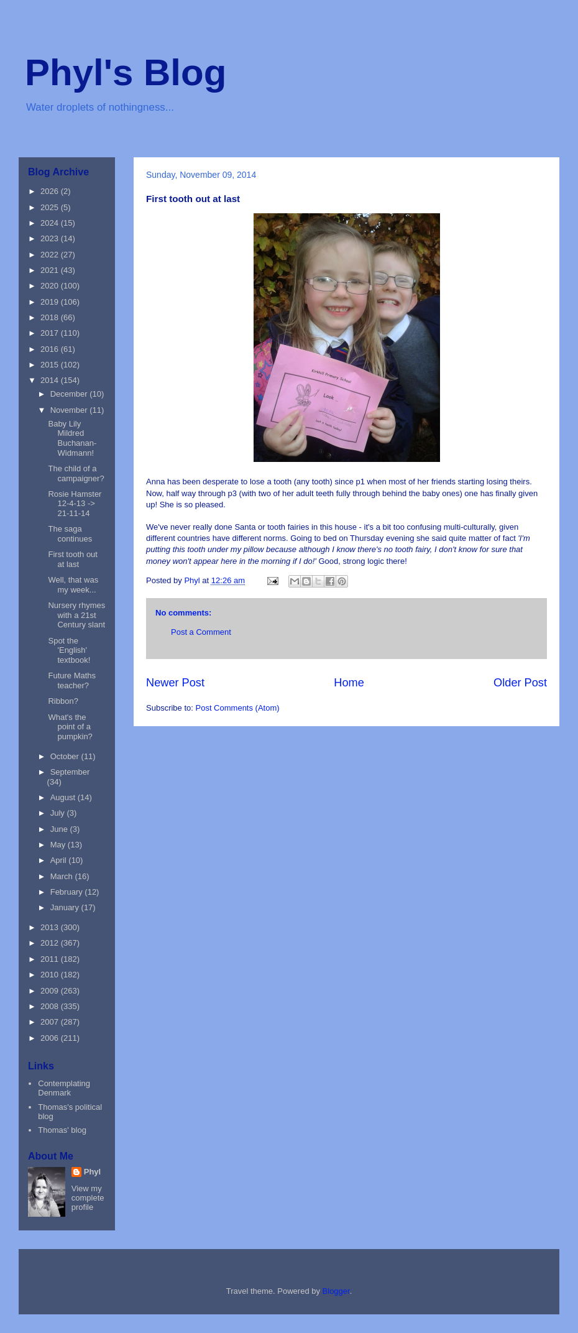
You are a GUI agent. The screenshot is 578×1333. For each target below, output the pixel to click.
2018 (50, 317)
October (65, 756)
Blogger (336, 1291)
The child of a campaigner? (76, 473)
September (70, 772)
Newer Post (175, 682)
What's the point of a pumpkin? (70, 727)
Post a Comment (201, 632)
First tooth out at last (72, 559)
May (59, 844)
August (64, 797)
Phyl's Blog (125, 72)
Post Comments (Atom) (238, 708)
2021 (50, 270)
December (70, 394)
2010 (50, 974)
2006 (50, 1038)
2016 (50, 349)
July (58, 813)
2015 (50, 364)
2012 (50, 943)
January (65, 907)
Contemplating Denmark (64, 1088)
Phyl (92, 1171)
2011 (50, 959)
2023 (50, 238)
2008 (50, 1006)
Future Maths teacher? (72, 680)
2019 (50, 302)
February (67, 892)
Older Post (520, 682)
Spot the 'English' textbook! (69, 650)
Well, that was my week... (73, 584)
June (60, 829)
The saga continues (70, 533)
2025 (50, 207)
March (62, 876)
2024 (50, 223)
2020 (50, 285)
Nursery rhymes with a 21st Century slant (76, 615)
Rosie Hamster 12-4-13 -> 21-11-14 (74, 503)
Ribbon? (63, 701)
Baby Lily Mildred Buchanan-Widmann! (72, 438)
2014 (50, 380)
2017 (50, 333)
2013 (50, 927)
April (59, 860)
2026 (50, 191)
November (70, 410)
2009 (50, 990)
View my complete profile (87, 1198)
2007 (50, 1021)
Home (349, 682)
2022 (50, 254)
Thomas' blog (62, 1130)
